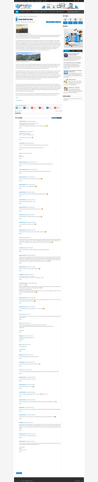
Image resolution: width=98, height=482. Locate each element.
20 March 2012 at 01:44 (27, 153)
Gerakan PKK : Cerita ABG (73, 87)
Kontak (32, 0)
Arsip (73, 50)
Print (52, 21)
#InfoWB (22, 11)
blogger (54, 117)
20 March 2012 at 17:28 (26, 323)
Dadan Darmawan (23, 162)
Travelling (20, 105)
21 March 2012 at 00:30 (30, 377)
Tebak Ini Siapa (22, 121)
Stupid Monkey (19, 100)
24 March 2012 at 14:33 (30, 433)
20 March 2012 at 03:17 (30, 229)
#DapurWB (52, 11)
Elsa (20, 323)
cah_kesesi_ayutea (23, 283)
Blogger (81, 480)
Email (56, 21)
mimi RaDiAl (21, 143)
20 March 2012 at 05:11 (32, 283)
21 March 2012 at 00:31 (30, 384)
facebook (59, 117)
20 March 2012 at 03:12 (30, 192)
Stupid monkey (22, 176)
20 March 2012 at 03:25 (25, 237)
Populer (66, 50)
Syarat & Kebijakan (38, 0)
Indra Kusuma (22, 441)
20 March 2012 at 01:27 (29, 143)
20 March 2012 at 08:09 (30, 297)
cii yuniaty (21, 131)
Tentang (28, 0)
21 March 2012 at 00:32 (30, 392)
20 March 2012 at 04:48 (30, 255)
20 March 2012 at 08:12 (30, 306)
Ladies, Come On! (72, 79)
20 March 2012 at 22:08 (26, 369)
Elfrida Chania (22, 214)
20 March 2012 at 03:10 (30, 176)
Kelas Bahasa (36, 11)
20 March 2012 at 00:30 (30, 121)
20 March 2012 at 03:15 (30, 214)
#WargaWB (60, 11)
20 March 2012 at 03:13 (30, 199)
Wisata (24, 105)
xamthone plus (22, 433)
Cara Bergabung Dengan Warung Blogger (72, 62)
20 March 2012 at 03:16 (30, 222)
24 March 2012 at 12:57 (28, 422)
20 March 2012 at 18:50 (30, 362)
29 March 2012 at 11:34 (30, 441)
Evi (19, 237)
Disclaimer (45, 0)
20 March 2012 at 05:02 (30, 266)
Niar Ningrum (22, 362)
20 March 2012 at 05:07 (28, 274)
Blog (28, 11)
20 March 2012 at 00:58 (28, 131)
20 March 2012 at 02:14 (32, 162)
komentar (32, 22)
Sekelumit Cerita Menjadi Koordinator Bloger (73, 54)
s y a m (20, 153)
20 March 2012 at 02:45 (32, 169)
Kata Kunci (44, 11)
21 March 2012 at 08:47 (30, 414)
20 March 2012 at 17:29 (28, 335)
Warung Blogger (18, 480)
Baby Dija (21, 335)
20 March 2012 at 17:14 (26, 314)
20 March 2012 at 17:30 (28, 354)
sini (30, 33)
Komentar (79, 50)
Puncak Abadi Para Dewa (25, 19)
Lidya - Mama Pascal (23, 169)
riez (20, 314)
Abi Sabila (21, 422)
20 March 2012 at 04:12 (28, 247)
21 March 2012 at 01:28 (29, 407)
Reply (20, 127)
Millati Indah (21, 407)
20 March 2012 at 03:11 (30, 184)
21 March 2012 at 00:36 (30, 399)
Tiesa (20, 369)
